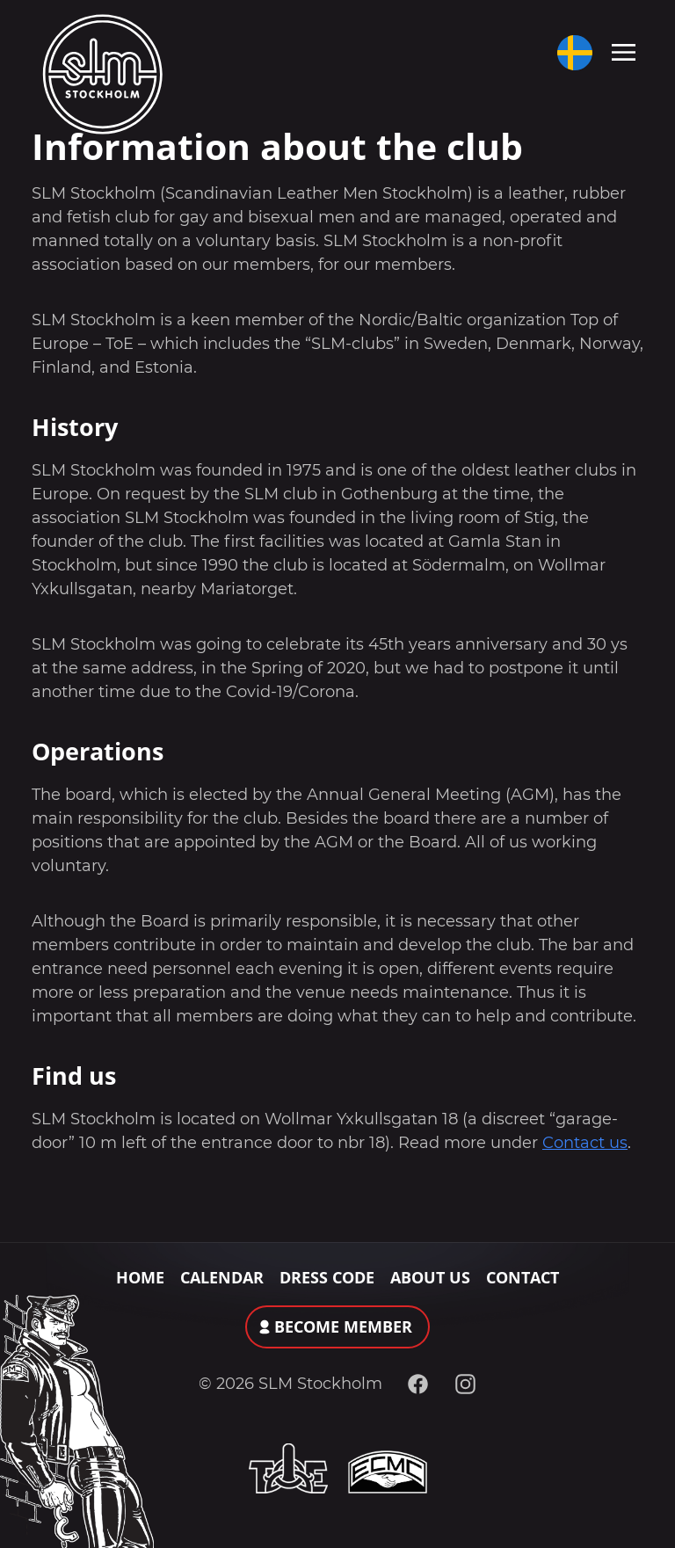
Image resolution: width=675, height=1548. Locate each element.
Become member (343, 1326)
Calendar (222, 1277)
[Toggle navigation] (623, 51)
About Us (430, 1277)
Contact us (585, 1142)
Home (140, 1277)
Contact (522, 1277)
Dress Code (326, 1277)
